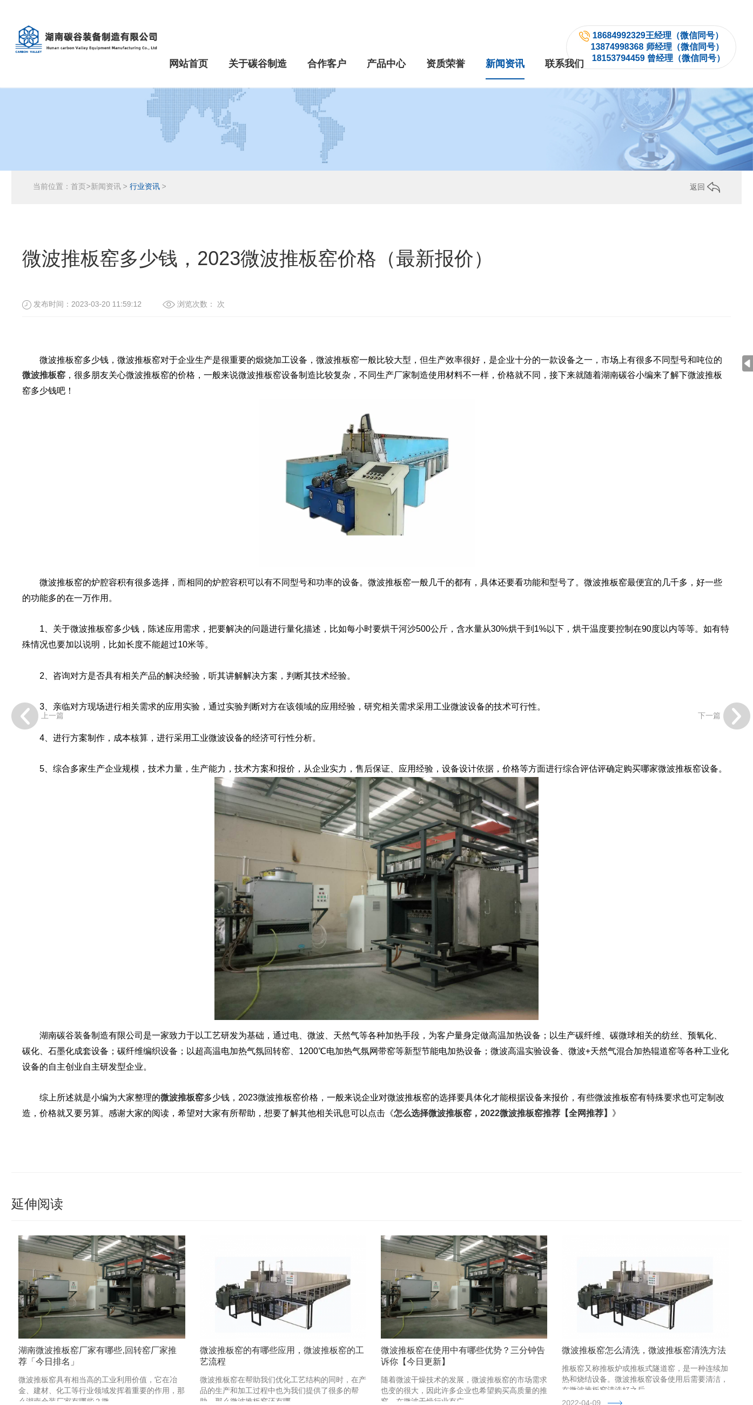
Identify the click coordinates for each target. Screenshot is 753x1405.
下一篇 (724, 715)
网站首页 (188, 42)
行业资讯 (145, 206)
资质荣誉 (445, 42)
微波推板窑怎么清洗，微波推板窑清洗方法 (644, 1370)
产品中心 (386, 42)
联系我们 (564, 42)
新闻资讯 (505, 42)
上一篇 (37, 715)
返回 (705, 207)
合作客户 (326, 42)
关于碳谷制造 (257, 42)
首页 (78, 206)
